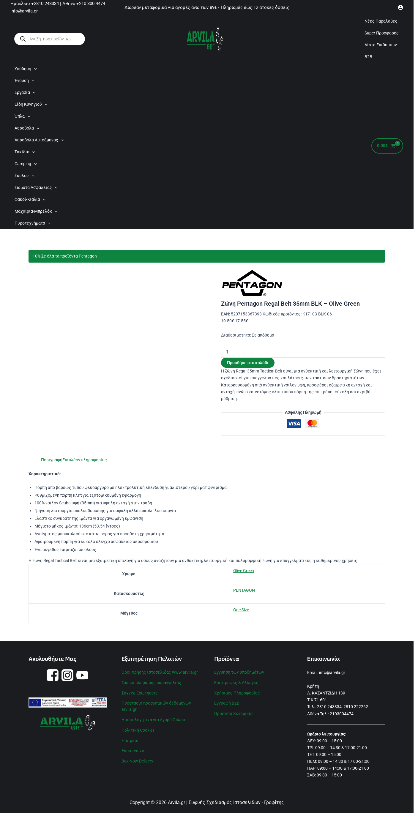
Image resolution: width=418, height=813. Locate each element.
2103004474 (342, 713)
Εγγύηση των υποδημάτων (239, 672)
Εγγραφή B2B (226, 702)
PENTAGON (244, 590)
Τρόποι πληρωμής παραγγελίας (151, 682)
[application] (34, 69)
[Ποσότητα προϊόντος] (303, 352)
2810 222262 (355, 706)
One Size (241, 609)
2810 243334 (329, 706)
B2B (368, 56)
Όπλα (22, 116)
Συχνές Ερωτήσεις (140, 692)
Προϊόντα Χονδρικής (234, 712)
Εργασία (25, 92)
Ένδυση (24, 80)
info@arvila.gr (332, 672)
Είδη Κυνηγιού (31, 104)
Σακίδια (25, 152)
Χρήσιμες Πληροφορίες (237, 692)
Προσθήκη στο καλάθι (248, 362)
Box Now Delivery (137, 758)
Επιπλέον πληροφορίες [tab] (84, 459)
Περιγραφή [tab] (51, 459)
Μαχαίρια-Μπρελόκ (36, 211)
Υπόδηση (26, 69)
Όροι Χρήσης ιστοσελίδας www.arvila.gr (160, 672)
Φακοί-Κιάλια (30, 199)
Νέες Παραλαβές (381, 21)
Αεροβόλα (27, 128)
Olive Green (243, 570)
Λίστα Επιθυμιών (381, 44)
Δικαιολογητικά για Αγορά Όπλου (153, 718)
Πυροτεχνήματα (33, 223)
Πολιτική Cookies (138, 728)
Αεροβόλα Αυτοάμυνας (39, 140)
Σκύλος (24, 175)
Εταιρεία (130, 738)
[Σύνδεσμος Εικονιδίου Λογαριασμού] (400, 7)
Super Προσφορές (382, 33)
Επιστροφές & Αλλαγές (236, 682)
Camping (26, 164)
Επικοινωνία (134, 748)
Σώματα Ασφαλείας (36, 187)
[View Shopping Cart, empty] (387, 146)
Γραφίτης (274, 802)
